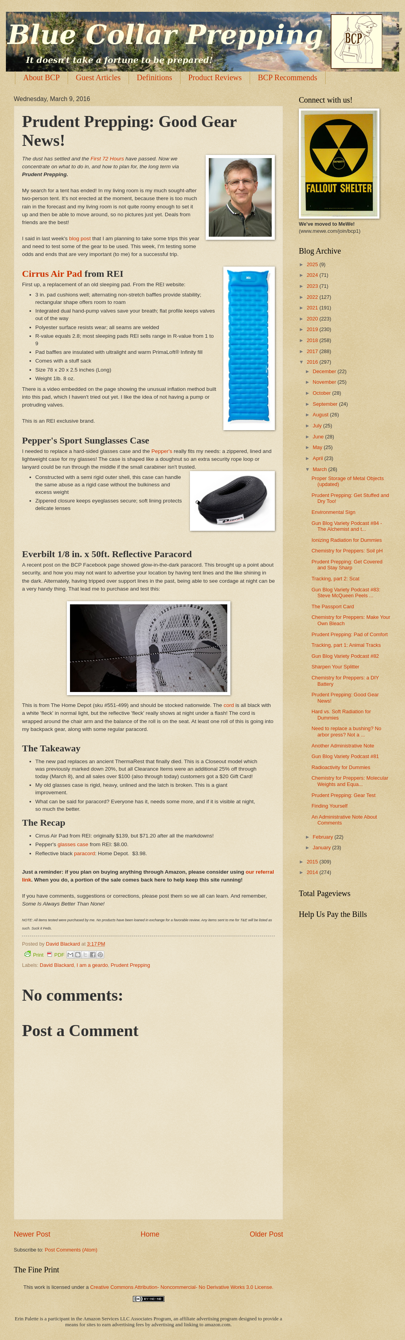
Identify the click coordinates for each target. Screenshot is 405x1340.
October (322, 393)
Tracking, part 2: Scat (335, 579)
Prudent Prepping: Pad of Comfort (349, 634)
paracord (84, 853)
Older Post (266, 1234)
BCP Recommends (287, 77)
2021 (313, 308)
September (326, 404)
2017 (313, 351)
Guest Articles (98, 77)
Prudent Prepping (130, 965)
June (319, 437)
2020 (313, 319)
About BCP (41, 77)
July (318, 426)
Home (149, 1234)
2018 (313, 340)
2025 (313, 264)
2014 (313, 872)
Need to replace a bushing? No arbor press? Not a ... (346, 731)
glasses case (72, 844)
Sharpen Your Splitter (335, 667)
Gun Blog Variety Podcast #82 (345, 656)
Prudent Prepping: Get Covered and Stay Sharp (346, 565)
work (39, 1287)
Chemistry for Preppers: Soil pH (347, 551)
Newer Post (32, 1234)
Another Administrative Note (342, 746)
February (323, 837)
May (318, 447)
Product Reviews (215, 77)
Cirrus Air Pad (52, 274)
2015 (313, 862)
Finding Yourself (329, 806)
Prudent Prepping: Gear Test (343, 795)
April (318, 458)
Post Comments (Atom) (71, 1250)
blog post (80, 238)
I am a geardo (92, 965)
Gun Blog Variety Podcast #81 (345, 756)
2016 (313, 362)
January (322, 847)
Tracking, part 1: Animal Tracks (346, 645)
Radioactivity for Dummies (340, 767)
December (325, 371)
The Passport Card (332, 606)
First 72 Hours (107, 159)
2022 (313, 297)
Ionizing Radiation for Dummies (346, 540)
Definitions (154, 77)
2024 (313, 275)
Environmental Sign (333, 512)
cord (229, 705)
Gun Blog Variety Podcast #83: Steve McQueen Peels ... (345, 592)
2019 (313, 329)
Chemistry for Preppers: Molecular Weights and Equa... (349, 781)
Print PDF (44, 954)
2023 (313, 286)
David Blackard (57, 965)
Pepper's (161, 451)
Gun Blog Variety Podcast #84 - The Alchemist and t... (346, 526)
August (321, 415)
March (320, 469)
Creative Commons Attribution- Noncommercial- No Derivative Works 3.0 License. (181, 1287)
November (325, 382)
